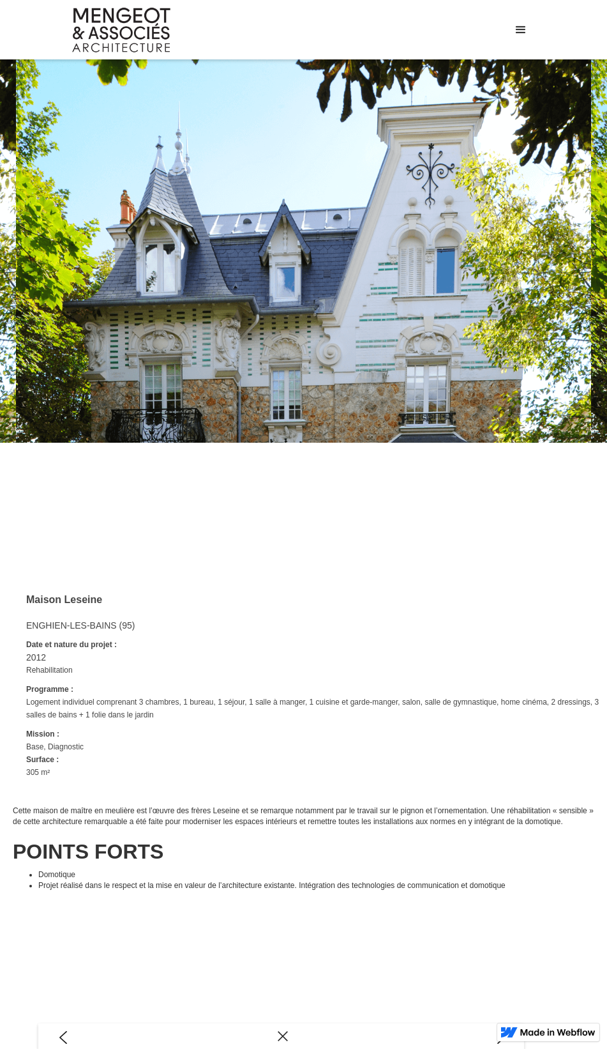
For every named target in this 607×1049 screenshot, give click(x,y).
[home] (121, 30)
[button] (521, 30)
